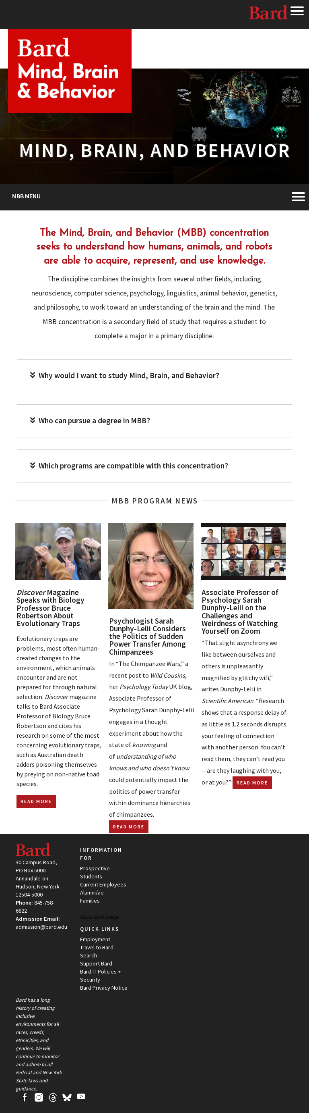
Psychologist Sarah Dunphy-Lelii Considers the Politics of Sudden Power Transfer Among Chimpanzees (147, 636)
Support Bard (96, 963)
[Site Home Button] (70, 110)
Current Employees (103, 884)
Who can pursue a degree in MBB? (90, 420)
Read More (36, 801)
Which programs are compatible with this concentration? (129, 466)
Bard (269, 14)
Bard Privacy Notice (104, 987)
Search (88, 955)
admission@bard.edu (41, 926)
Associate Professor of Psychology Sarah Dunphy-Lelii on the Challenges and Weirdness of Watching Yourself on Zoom (240, 611)
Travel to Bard (96, 947)
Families (90, 900)
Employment (95, 939)
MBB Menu (26, 196)
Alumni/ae (92, 892)
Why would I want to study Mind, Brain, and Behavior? (124, 375)
